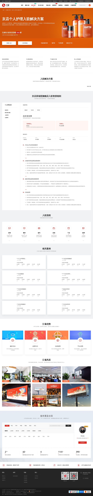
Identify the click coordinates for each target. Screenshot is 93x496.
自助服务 (3, 478)
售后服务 (25, 480)
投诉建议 (60, 1)
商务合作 (36, 478)
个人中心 (50, 1)
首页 (22, 5)
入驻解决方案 (7, 10)
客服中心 (3, 480)
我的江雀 (54, 1)
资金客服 (25, 482)
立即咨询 (82, 442)
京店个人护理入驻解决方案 (17, 10)
